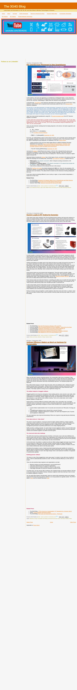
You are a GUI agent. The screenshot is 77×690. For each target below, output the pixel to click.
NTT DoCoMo (59, 187)
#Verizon (37, 146)
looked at (35, 151)
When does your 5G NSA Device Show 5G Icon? (50, 181)
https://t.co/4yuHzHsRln (48, 144)
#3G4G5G (65, 144)
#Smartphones (47, 145)
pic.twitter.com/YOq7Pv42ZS (50, 146)
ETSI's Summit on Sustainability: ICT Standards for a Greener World (55, 511)
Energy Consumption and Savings (41, 518)
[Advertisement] (38, 47)
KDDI (44, 187)
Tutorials (67, 518)
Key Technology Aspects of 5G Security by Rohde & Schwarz (53, 331)
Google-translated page (58, 116)
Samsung (65, 187)
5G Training (5, 16)
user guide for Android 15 (59, 158)
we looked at (38, 102)
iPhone (38, 187)
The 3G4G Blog (14, 6)
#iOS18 (57, 145)
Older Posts (73, 522)
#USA (65, 145)
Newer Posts (30, 522)
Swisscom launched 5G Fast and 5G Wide (51, 182)
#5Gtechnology (33, 145)
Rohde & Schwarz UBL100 (62, 276)
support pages (62, 140)
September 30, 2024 (52, 148)
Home (3, 13)
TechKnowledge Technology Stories (42, 512)
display (43, 157)
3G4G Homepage (23, 13)
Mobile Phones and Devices (51, 187)
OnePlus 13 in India (37, 168)
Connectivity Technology (65, 13)
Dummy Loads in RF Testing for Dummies (42, 215)
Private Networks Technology (25, 16)
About (8, 13)
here (32, 478)
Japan (41, 187)
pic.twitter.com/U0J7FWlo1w (40, 132)
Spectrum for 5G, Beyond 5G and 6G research (50, 329)
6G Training (13, 16)
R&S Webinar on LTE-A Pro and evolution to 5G (49, 332)
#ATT (68, 145)
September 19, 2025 (49, 135)
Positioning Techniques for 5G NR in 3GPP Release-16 (51, 328)
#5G (69, 144)
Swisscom (69, 187)
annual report (69, 104)
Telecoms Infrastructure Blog (37, 13)
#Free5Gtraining (58, 144)
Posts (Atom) (36, 525)
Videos (70, 518)
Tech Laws (63, 518)
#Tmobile (32, 146)
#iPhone (53, 145)
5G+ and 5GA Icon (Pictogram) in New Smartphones (46, 65)
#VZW (40, 146)
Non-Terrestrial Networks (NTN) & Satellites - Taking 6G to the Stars (55, 327)
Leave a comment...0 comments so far (48, 185)
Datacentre (32, 518)
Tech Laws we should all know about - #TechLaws (50, 513)
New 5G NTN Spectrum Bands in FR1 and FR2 (49, 326)
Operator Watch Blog (52, 13)
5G (30, 187)
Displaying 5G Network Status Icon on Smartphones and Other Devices (55, 180)
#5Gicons (61, 145)
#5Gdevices (40, 145)
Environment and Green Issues (54, 518)
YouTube (15, 13)
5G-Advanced (34, 187)
